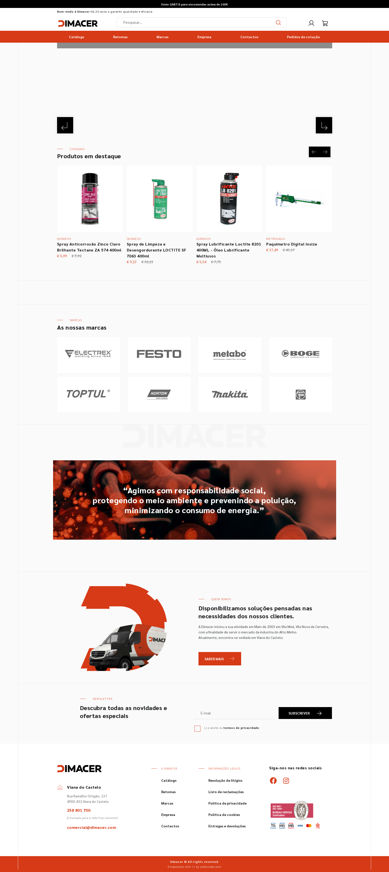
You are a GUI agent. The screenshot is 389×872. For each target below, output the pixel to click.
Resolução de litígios (225, 780)
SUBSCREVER (305, 713)
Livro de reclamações (226, 791)
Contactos (249, 36)
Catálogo (76, 36)
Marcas (162, 36)
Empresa (204, 36)
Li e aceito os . (232, 728)
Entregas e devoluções (227, 826)
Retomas (120, 36)
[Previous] (66, 124)
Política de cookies (224, 814)
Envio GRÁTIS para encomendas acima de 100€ (194, 4)
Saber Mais (214, 658)
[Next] (323, 124)
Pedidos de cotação (303, 36)
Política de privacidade (227, 803)
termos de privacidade (241, 728)
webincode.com (210, 867)
